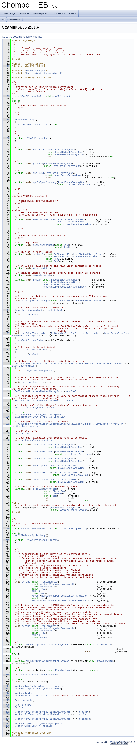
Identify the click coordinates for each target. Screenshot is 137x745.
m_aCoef (34, 314)
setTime (27, 382)
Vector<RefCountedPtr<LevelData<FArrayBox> (43, 712)
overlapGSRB (40, 465)
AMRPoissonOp (63, 96)
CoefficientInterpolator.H (43, 73)
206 (6, 528)
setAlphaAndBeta (43, 245)
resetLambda (40, 268)
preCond (38, 163)
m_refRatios (40, 695)
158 (6, 414)
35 (6, 119)
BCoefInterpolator (24, 365)
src (3, 19)
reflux (37, 279)
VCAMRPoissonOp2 (31, 96)
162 (6, 423)
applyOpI (38, 173)
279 (6, 705)
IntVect (45, 637)
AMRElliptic (14, 19)
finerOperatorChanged (36, 300)
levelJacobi (40, 479)
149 (6, 391)
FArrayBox (50, 489)
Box (54, 496)
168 (6, 440)
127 (6, 333)
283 (6, 714)
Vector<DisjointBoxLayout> (57, 584)
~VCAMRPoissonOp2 (37, 138)
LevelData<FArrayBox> (61, 149)
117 (6, 310)
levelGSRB (39, 444)
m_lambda (49, 407)
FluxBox (57, 493)
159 (6, 417)
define (26, 581)
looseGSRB (39, 458)
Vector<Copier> (24, 723)
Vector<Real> (23, 693)
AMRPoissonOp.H (35, 70)
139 (6, 363)
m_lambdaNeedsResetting (33, 124)
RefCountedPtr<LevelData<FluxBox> (37, 400)
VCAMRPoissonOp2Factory (36, 528)
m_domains (57, 686)
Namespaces (41, 14)
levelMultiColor (43, 451)
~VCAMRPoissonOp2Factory (42, 540)
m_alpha (27, 705)
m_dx (36, 693)
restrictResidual (44, 219)
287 (6, 723)
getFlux (38, 489)
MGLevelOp (65, 300)
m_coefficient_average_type (39, 674)
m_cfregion (45, 725)
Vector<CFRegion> (26, 725)
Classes (59, 14)
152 (6, 400)
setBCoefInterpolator (36, 333)
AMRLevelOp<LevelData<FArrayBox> (47, 660)
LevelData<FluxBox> (85, 256)
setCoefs (38, 254)
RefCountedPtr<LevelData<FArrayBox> (38, 391)
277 (6, 700)
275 (6, 695)
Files (73, 14)
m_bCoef (34, 354)
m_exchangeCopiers (50, 723)
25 (6, 96)
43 (6, 138)
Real (66, 245)
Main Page (9, 13)
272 (6, 688)
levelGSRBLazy (42, 472)
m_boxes (56, 688)
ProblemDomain (49, 581)
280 (6, 707)
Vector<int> (47, 586)
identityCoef (53, 310)
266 (6, 674)
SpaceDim (59, 414)
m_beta (26, 707)
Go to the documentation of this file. (22, 36)
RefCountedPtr (63, 254)
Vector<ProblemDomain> (29, 686)
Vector (36, 595)
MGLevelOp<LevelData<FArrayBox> (47, 644)
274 (6, 693)
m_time (26, 433)
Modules (24, 13)
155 (6, 407)
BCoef (46, 349)
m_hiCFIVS (46, 417)
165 (6, 433)
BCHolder (37, 591)
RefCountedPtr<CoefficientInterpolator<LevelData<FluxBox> (54, 363)
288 (6, 725)
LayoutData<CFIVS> (27, 414)
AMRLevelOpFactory (75, 528)
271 (6, 686)
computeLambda (42, 275)
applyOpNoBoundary (45, 182)
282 (6, 712)
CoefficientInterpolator (87, 333)
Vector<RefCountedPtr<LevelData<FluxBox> (42, 714)
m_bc (30, 700)
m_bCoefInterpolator (31, 340)
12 (6, 66)
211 (6, 540)
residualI (39, 149)
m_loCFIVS (46, 414)
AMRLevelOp (50, 286)
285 (6, 719)
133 (6, 349)
